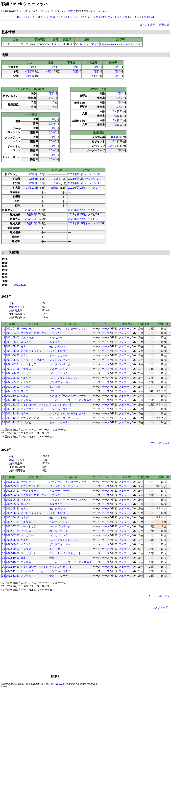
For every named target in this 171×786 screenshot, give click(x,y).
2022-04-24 (13, 495)
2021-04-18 (13, 333)
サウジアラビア (30, 418)
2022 (23, 284)
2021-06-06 (13, 351)
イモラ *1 (55, 333)
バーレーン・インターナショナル (69, 328)
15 (3, 391)
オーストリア (28, 364)
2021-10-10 (13, 395)
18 (3, 404)
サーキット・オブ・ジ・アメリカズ (70, 400)
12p (115, 141)
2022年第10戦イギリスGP (83, 187)
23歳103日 (32, 187)
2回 (115, 111)
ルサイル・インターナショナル (67, 413)
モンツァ (54, 386)
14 (3, 386)
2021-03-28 (13, 328)
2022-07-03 (13, 522)
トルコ (24, 395)
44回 (28, 71)
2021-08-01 (13, 373)
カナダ (24, 517)
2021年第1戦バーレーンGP (84, 174)
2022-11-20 (13, 575)
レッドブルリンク (60, 359)
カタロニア (56, 342)
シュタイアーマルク (32, 359)
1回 (92, 76)
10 (3, 368)
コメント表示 (147, 24)
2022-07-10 (13, 526)
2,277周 (112, 146)
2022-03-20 (13, 481)
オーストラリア (30, 490)
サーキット (135, 17)
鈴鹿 (52, 557)
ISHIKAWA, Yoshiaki (63, 684)
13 (3, 382)
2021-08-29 (13, 377)
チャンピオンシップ (39, 17)
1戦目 (57, 178)
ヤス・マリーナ (58, 422)
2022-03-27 (13, 486)
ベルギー (26, 377)
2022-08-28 (13, 539)
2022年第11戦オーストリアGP (86, 223)
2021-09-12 (13, 386)
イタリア (26, 386)
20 (3, 413)
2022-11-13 (13, 571)
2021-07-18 (13, 368)
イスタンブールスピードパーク (67, 395)
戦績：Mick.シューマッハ (24, 4)
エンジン (107, 17)
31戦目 (54, 187)
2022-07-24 (13, 531)
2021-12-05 (13, 418)
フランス (26, 355)
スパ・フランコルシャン (63, 377)
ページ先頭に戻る (159, 442)
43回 (28, 76)
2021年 (6, 296)
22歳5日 (34, 174)
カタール (26, 413)
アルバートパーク (60, 490)
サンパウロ (32, 409)
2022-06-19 (13, 517)
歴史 (146, 17)
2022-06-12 (13, 513)
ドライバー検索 (63, 10)
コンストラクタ (91, 17)
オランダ (26, 382)
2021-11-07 (13, 404)
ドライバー (44, 10)
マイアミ (26, 499)
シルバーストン (58, 368)
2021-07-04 (13, 364)
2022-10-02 (13, 553)
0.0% (50, 98)
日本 (23, 557)
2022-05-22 (13, 504)
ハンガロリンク (58, 373)
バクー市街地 (57, 351)
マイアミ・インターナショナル (67, 499)
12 (3, 377)
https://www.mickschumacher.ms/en (121, 44)
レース (22, 17)
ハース (106, 328)
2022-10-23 (13, 562)
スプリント (59, 17)
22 (3, 422)
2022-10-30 (13, 566)
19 (3, 409)
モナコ (24, 346)
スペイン (26, 342)
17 (3, 400)
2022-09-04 (13, 544)
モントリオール (58, 517)
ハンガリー (27, 373)
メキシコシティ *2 (60, 404)
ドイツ (55, 44)
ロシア (24, 391)
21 (3, 418)
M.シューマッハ (89, 44)
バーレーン (27, 328)
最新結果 (164, 24)
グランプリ (120, 17)
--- (41, 192)
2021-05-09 (13, 342)
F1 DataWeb (8, 10)
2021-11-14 (13, 409)
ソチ (52, 391)
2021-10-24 (13, 400)
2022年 (6, 449)
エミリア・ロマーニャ (34, 333)
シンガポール (28, 553)
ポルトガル (27, 337)
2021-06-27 (13, 359)
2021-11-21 (13, 413)
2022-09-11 (13, 548)
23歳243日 (31, 210)
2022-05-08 (13, 499)
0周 (120, 150)
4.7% (114, 115)
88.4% (113, 137)
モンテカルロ (57, 346)
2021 (17, 284)
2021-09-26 (13, 391)
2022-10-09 (13, 557)
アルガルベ (56, 337)
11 (3, 373)
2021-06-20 (13, 355)
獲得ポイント (17, 306)
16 (3, 395)
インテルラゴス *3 (60, 409)
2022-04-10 (13, 490)
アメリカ (26, 400)
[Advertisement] (90, 646)
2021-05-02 (13, 337)
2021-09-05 (13, 382)
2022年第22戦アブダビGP (83, 210)
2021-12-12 (13, 422)
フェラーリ (125, 328)
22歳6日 (34, 178)
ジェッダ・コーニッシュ (63, 418)
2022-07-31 (13, 535)
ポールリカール (58, 355)
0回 (33, 67)
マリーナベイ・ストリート (65, 553)
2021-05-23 (13, 346)
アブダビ (26, 422)
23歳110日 (31, 223)
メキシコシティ (34, 404)
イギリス (26, 368)
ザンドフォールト (60, 382)
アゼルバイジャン (31, 351)
